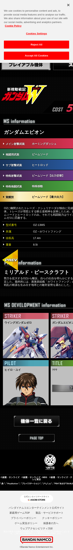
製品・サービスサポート (49, 512)
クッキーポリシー (52, 518)
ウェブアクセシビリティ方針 (36, 528)
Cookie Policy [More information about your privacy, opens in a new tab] (13, 23)
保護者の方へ (50, 523)
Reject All (36, 42)
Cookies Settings (36, 31)
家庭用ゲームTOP (20, 512)
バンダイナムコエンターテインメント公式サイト (36, 507)
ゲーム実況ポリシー (26, 523)
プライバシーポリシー (23, 518)
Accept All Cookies (36, 53)
